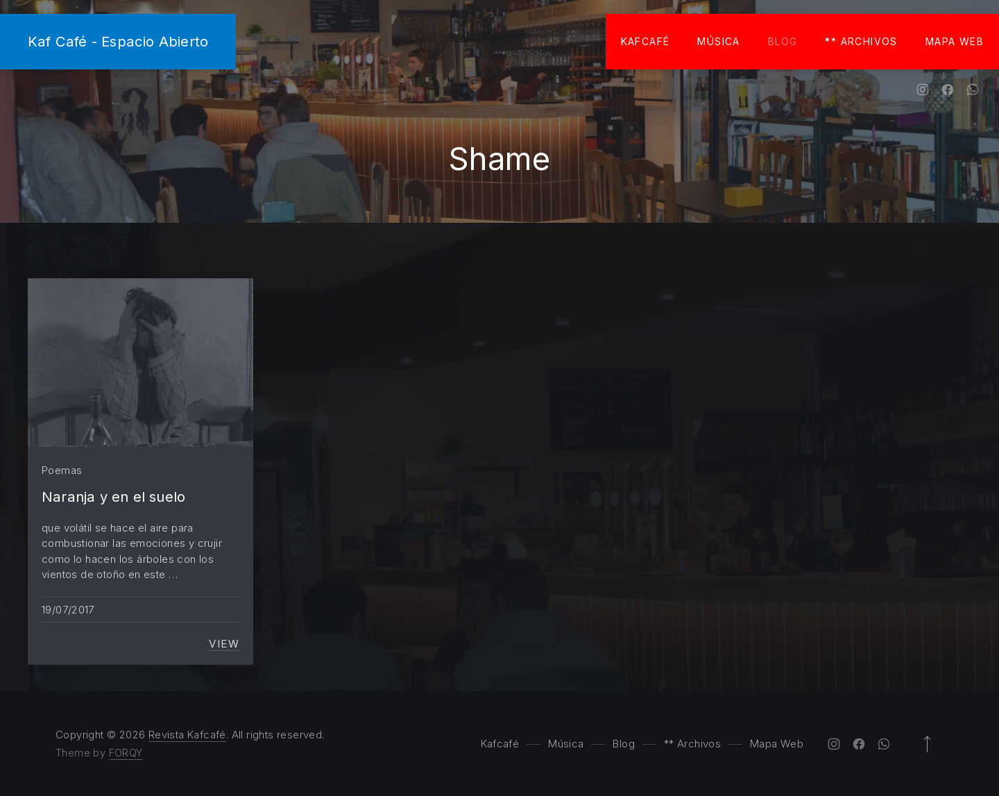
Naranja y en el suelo (113, 496)
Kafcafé (645, 41)
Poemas (62, 470)
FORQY (126, 752)
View (224, 644)
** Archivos (861, 41)
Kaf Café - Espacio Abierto (118, 41)
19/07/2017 (68, 609)
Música (718, 41)
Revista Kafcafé (187, 734)
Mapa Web (954, 41)
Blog (783, 41)
